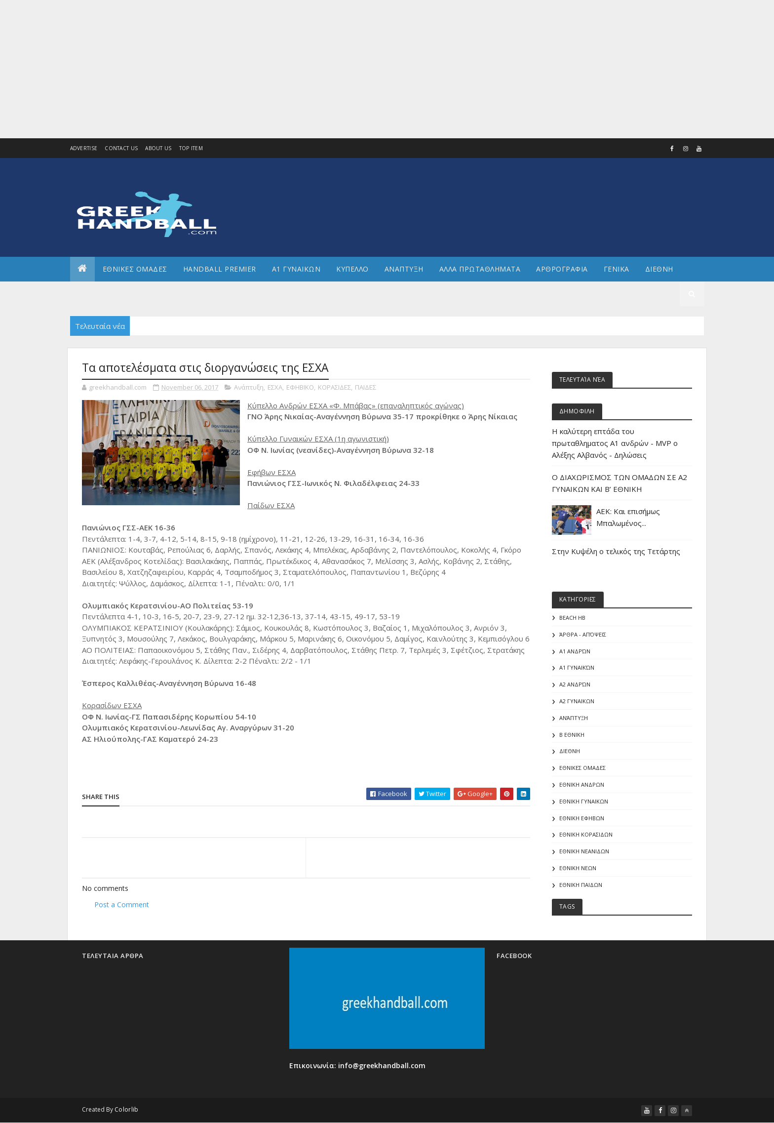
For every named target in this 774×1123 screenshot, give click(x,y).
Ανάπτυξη (249, 387)
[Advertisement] (296, 69)
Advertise (84, 148)
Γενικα (616, 269)
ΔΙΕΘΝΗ (569, 751)
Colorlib (126, 1109)
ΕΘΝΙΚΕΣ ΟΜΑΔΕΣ (135, 269)
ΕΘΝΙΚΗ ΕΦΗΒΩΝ (581, 818)
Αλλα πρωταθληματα (480, 269)
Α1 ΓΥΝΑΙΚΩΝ (296, 269)
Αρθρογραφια (562, 269)
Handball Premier (219, 269)
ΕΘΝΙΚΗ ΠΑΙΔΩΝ (580, 884)
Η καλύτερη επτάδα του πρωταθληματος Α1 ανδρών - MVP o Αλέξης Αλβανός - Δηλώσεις (615, 443)
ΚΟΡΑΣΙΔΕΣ (334, 387)
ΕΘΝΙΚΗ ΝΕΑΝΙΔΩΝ (584, 851)
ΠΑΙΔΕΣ (365, 387)
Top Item (191, 148)
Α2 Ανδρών (574, 684)
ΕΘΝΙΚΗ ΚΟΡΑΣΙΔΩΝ (586, 834)
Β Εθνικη (571, 734)
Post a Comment (121, 904)
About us (158, 148)
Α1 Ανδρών (574, 651)
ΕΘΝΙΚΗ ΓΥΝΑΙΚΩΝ (583, 801)
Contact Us (121, 148)
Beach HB (572, 617)
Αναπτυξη (404, 269)
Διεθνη (659, 269)
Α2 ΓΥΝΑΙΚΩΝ (576, 701)
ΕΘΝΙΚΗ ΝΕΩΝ (577, 868)
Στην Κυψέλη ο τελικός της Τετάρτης (616, 551)
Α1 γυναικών (576, 667)
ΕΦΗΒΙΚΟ (300, 387)
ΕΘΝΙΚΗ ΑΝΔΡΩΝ (581, 784)
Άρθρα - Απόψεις (582, 634)
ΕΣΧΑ (275, 387)
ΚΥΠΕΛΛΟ (352, 269)
